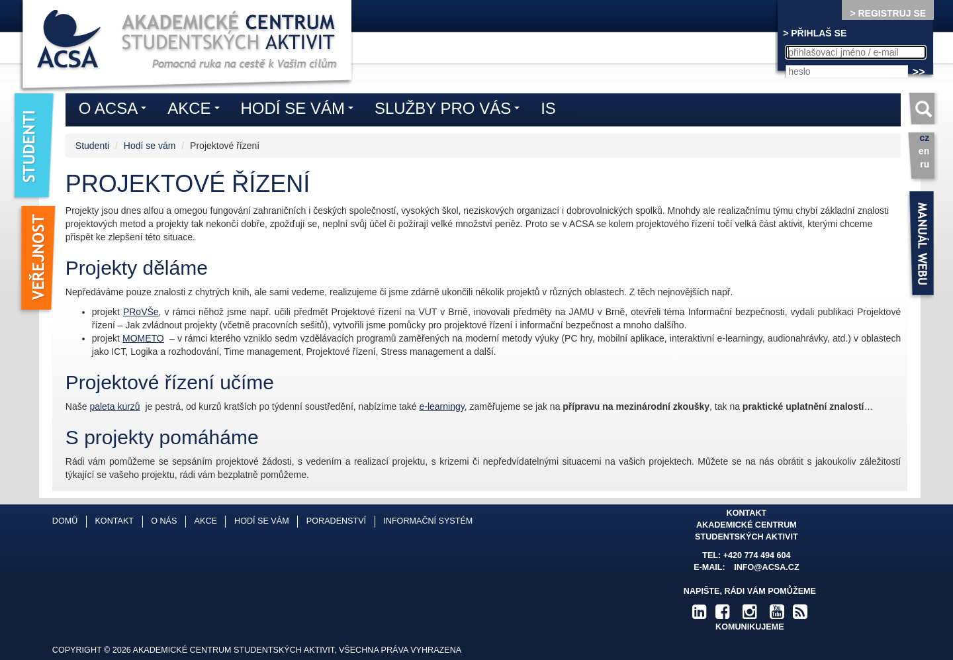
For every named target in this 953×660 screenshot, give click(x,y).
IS (548, 108)
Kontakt (114, 521)
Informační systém (428, 521)
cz (924, 137)
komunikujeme (749, 627)
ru (924, 164)
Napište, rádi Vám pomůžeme (750, 591)
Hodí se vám (150, 145)
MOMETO (143, 338)
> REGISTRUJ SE (888, 13)
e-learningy (441, 406)
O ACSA (116, 110)
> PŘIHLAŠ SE (814, 33)
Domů (64, 521)
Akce (196, 110)
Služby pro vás (450, 110)
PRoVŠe (141, 311)
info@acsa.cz (766, 567)
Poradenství (336, 521)
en (924, 151)
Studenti (92, 145)
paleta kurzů (114, 406)
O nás (164, 521)
